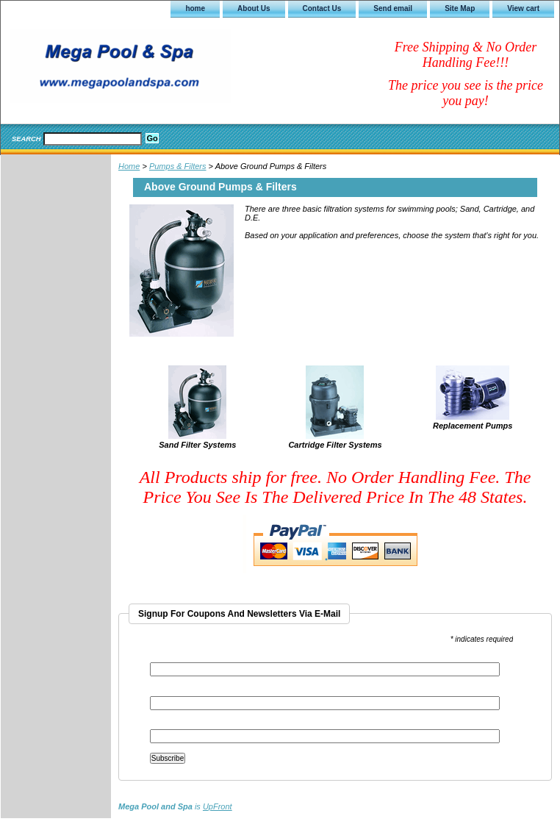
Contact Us (322, 8)
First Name (169, 691)
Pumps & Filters (178, 166)
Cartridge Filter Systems (334, 444)
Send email (392, 8)
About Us (253, 8)
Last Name (168, 724)
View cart (523, 8)
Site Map (460, 8)
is (175, 806)
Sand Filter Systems (197, 444)
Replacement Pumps (472, 425)
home (195, 8)
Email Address (178, 657)
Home (129, 166)
